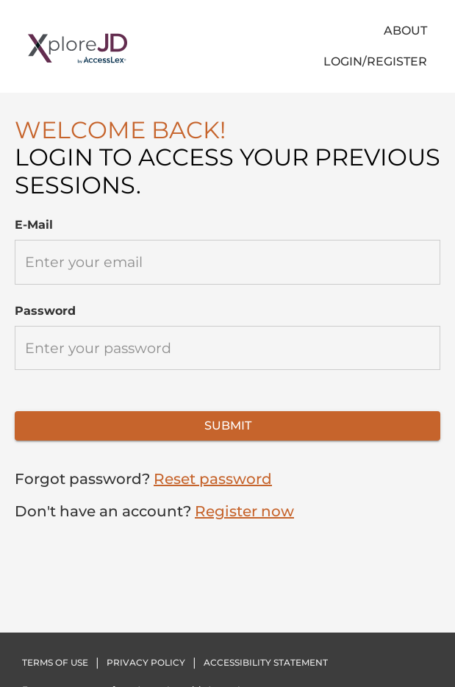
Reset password (213, 479)
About (405, 31)
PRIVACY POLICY (146, 662)
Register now (244, 511)
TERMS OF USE (55, 662)
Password (45, 311)
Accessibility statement (266, 662)
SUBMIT (227, 426)
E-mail (34, 225)
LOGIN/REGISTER (375, 61)
